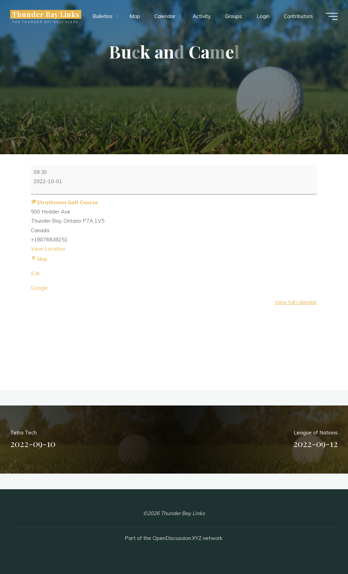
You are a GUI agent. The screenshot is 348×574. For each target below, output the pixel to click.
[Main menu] (332, 16)
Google (39, 287)
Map (39, 258)
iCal (35, 273)
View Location (48, 248)
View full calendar (296, 302)
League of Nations (315, 440)
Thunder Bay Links (45, 14)
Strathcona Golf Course (64, 202)
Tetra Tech (32, 440)
